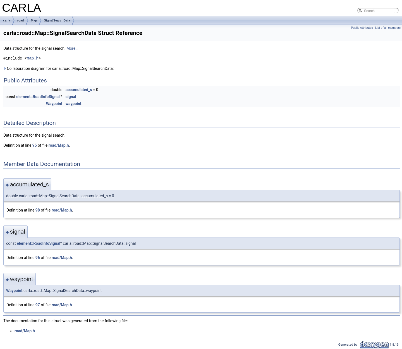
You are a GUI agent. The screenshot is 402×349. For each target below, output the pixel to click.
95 (34, 145)
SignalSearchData (57, 20)
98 (37, 210)
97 (37, 305)
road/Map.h (59, 145)
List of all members (388, 28)
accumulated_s (79, 89)
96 (37, 257)
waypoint (74, 103)
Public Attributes (362, 28)
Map (34, 20)
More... (72, 48)
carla (6, 20)
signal (71, 96)
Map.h (33, 58)
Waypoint (54, 103)
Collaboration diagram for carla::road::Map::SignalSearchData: (58, 68)
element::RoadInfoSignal (37, 96)
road (20, 20)
